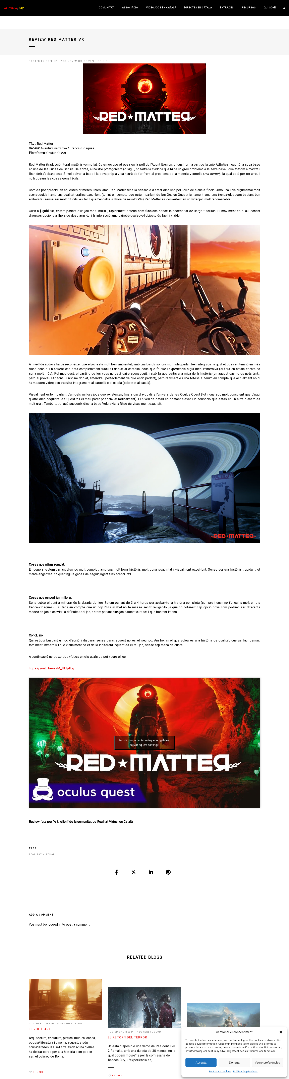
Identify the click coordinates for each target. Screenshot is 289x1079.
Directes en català (198, 7)
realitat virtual (42, 854)
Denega (234, 1062)
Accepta (201, 1062)
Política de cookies (220, 1071)
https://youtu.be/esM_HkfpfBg (51, 668)
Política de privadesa (245, 1071)
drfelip (51, 61)
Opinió (103, 61)
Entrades (227, 7)
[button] (281, 1032)
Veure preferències (267, 1062)
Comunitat (106, 7)
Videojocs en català (161, 7)
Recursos (249, 7)
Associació (130, 7)
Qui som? (270, 7)
